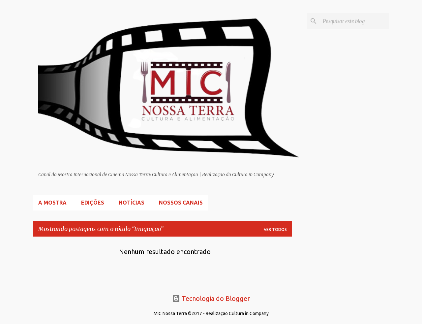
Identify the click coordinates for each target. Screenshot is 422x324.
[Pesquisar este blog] (354, 21)
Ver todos (275, 229)
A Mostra (52, 203)
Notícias (131, 203)
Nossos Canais (181, 203)
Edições (92, 203)
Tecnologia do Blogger (211, 298)
